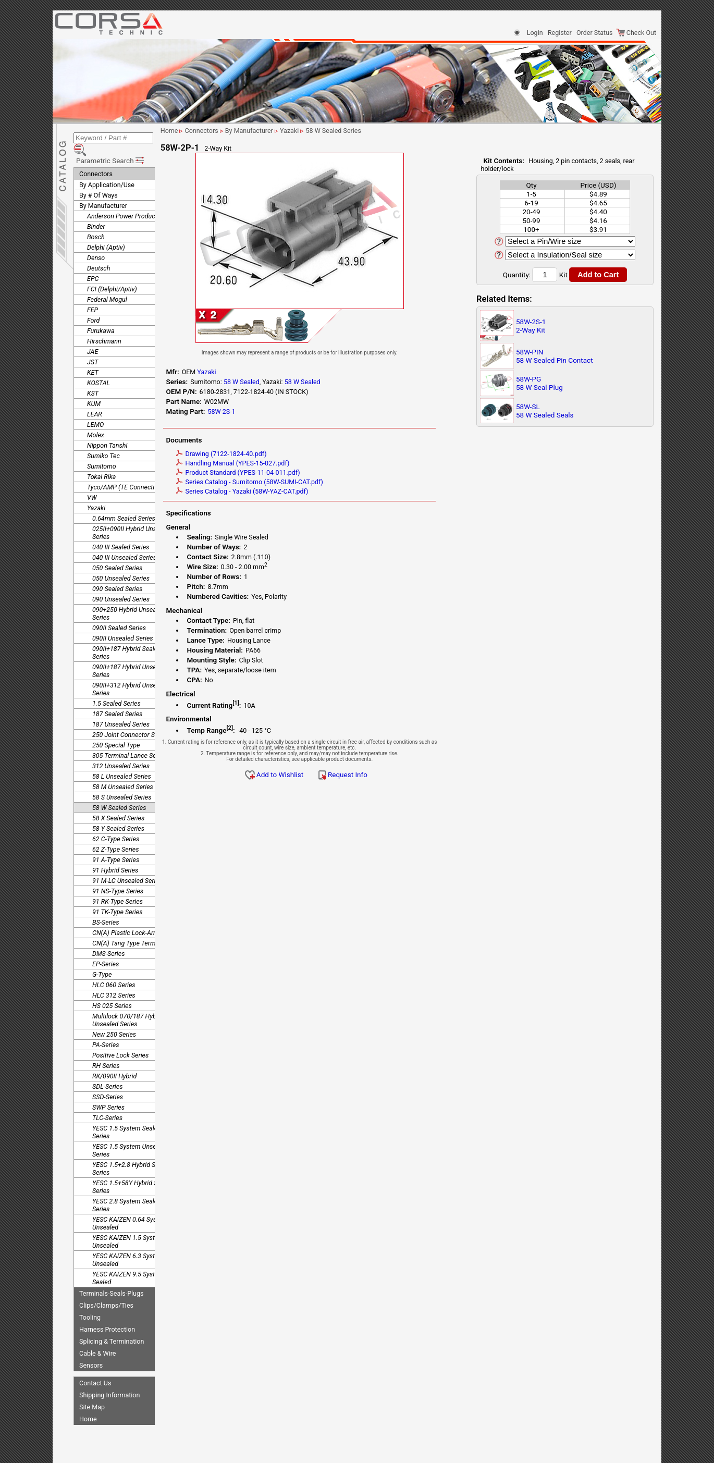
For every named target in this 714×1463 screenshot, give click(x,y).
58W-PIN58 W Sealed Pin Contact (554, 356)
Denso (96, 243)
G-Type (102, 959)
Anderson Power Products (124, 201)
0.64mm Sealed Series (123, 503)
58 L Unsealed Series (121, 761)
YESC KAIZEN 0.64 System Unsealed (129, 1208)
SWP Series (108, 1092)
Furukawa (101, 315)
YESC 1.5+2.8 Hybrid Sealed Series (131, 1153)
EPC (93, 263)
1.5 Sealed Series (116, 688)
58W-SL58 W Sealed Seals (545, 410)
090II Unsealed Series (122, 623)
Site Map (92, 1392)
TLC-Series (107, 1103)
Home (88, 1404)
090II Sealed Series (119, 613)
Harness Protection (107, 1314)
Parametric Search (110, 145)
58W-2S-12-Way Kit (531, 325)
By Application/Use (106, 170)
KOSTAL (98, 368)
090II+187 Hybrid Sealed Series (126, 637)
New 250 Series (114, 1019)
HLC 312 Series (114, 980)
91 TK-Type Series (117, 897)
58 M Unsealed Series (122, 772)
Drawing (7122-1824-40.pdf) (251, 454)
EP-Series (105, 949)
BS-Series (105, 907)
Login (535, 32)
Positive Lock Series (120, 1040)
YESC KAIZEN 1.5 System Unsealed (128, 1226)
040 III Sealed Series (120, 532)
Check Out (636, 32)
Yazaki (96, 493)
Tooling (90, 1302)
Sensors (91, 1350)
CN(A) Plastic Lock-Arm (125, 917)
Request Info (372, 774)
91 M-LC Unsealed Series (127, 865)
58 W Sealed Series (119, 792)
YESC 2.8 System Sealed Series (126, 1190)
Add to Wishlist (303, 774)
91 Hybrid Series (115, 855)
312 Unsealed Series (121, 751)
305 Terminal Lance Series (129, 740)
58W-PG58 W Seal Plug (539, 383)
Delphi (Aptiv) (106, 232)
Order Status (594, 32)
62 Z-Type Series (115, 834)
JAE (92, 336)
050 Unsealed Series (121, 563)
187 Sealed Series (117, 699)
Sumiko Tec (103, 441)
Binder (96, 211)
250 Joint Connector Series (130, 719)
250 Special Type (116, 730)
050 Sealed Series (117, 553)
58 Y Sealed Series (118, 813)
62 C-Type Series (115, 824)
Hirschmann (104, 326)
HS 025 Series (112, 990)
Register (560, 32)
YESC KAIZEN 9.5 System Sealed (128, 1263)
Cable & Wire (97, 1338)
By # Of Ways (98, 180)
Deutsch (98, 253)
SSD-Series (107, 1082)
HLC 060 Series (114, 970)
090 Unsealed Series (121, 584)
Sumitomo (101, 451)
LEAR (94, 399)
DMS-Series (108, 938)
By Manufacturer (103, 190)
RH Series (106, 1050)
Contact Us (95, 1368)
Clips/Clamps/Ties (106, 1290)
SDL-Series (107, 1071)
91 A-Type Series (115, 845)
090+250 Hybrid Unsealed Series (128, 598)
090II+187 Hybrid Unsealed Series (130, 655)
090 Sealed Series (117, 573)
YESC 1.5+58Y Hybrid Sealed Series (132, 1171)
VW (91, 482)
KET (93, 357)
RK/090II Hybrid (114, 1061)
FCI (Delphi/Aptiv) (112, 274)
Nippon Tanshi (107, 430)
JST (92, 347)
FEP (92, 295)
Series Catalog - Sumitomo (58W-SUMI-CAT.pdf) (279, 482)
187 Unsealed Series (121, 709)
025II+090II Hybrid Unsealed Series (131, 517)
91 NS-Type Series (117, 876)
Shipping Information (109, 1380)
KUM (94, 388)
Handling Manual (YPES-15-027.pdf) (262, 463)
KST (93, 378)
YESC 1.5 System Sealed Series (126, 1117)
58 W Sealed (271, 382)
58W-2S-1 (251, 411)
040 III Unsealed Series (124, 542)
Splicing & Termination (111, 1326)
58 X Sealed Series (118, 803)
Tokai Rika (101, 461)
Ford (93, 305)
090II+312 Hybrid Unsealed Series (130, 674)
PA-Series (105, 1030)
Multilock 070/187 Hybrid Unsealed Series (128, 1005)
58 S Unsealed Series (121, 782)
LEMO (95, 409)
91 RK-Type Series (117, 886)
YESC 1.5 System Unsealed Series (130, 1135)
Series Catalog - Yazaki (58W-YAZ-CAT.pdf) (272, 491)
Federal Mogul (107, 284)
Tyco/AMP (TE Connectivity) (126, 472)
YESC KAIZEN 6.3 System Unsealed (128, 1244)
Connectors (96, 159)
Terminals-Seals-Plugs (111, 1278)
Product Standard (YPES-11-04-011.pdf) (267, 472)
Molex (95, 420)
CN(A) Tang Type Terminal (129, 928)
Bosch (96, 222)
